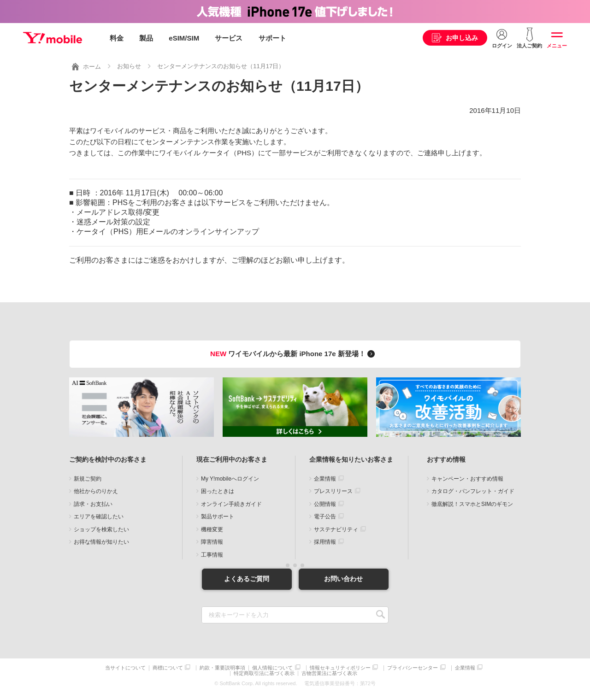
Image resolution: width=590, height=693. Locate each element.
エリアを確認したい (99, 516)
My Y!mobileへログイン (230, 479)
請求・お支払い (93, 504)
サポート (272, 38)
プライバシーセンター (412, 667)
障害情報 (212, 542)
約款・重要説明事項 (222, 667)
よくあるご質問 (246, 578)
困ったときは (217, 491)
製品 (146, 38)
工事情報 (212, 555)
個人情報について (272, 667)
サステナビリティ (336, 529)
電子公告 (325, 516)
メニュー (557, 45)
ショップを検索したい (101, 529)
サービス (228, 38)
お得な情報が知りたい (101, 542)
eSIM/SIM (184, 38)
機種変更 (212, 529)
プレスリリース (333, 491)
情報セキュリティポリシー (340, 667)
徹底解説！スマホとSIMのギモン (472, 504)
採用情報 (325, 542)
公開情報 (325, 504)
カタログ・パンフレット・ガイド (472, 491)
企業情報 (325, 479)
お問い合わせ (343, 578)
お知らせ (129, 66)
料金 (117, 38)
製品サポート (217, 516)
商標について (168, 667)
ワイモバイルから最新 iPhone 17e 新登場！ (294, 354)
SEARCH (380, 614)
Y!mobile (52, 38)
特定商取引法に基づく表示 (264, 673)
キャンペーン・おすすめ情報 (467, 479)
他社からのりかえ (96, 491)
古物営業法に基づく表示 (329, 673)
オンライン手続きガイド (231, 504)
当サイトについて (125, 667)
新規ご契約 (87, 479)
